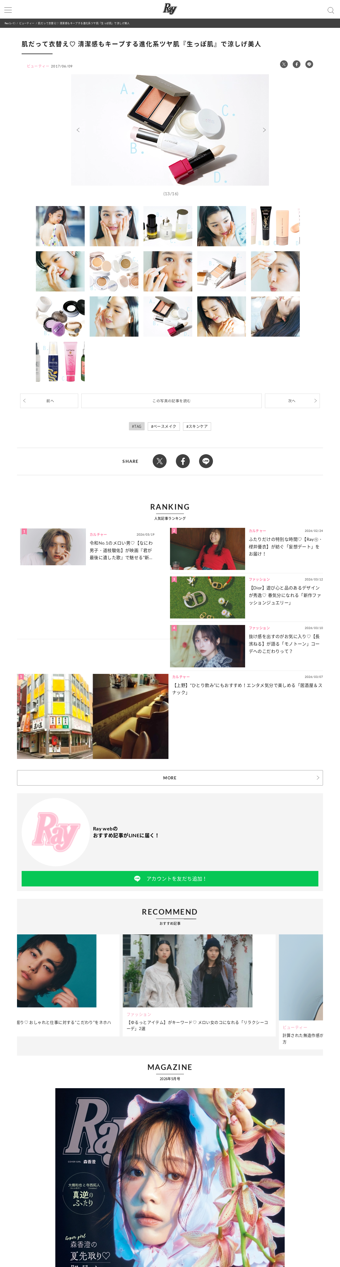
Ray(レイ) (10, 23)
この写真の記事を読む (171, 400)
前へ (50, 400)
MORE (169, 777)
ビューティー (26, 23)
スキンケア (198, 426)
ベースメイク (164, 426)
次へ (292, 400)
